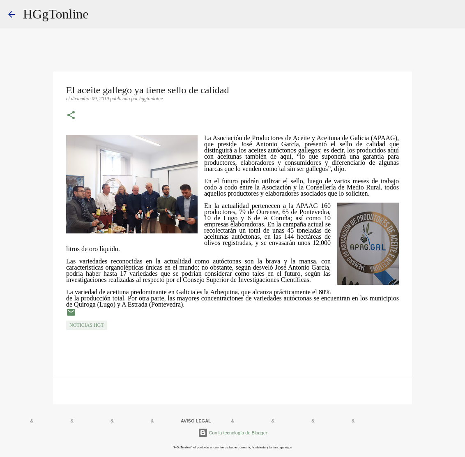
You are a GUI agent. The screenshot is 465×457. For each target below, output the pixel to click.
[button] (71, 116)
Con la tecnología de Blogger (232, 432)
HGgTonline (56, 14)
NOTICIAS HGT (86, 325)
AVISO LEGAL (196, 420)
